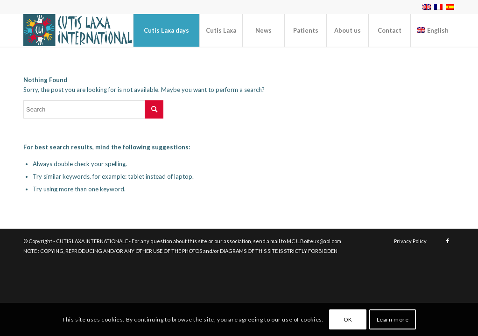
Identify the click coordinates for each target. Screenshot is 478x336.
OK (348, 319)
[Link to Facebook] (448, 241)
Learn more (393, 319)
